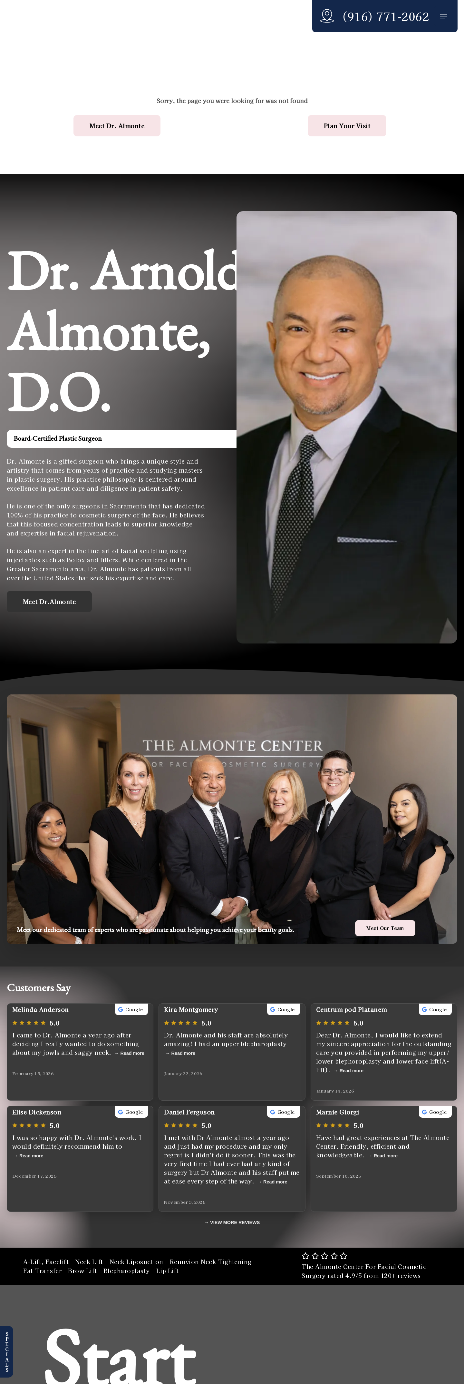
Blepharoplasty (126, 1270)
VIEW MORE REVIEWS (235, 1222)
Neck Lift (89, 1261)
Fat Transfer (42, 1270)
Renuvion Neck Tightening (211, 1261)
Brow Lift (82, 1270)
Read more (132, 1053)
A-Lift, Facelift (46, 1261)
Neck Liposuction (136, 1261)
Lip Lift (167, 1270)
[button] (443, 16)
